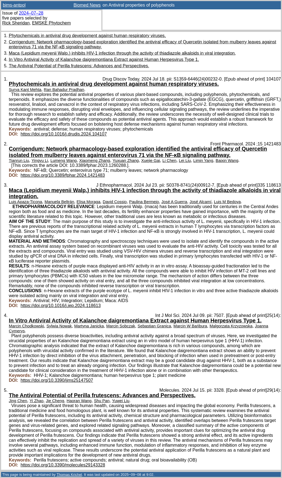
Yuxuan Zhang (126, 160)
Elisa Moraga (88, 202)
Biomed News (87, 5)
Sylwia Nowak (59, 326)
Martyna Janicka (89, 326)
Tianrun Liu (19, 160)
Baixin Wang (227, 160)
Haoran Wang (79, 401)
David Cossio (115, 202)
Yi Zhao (36, 401)
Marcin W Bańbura (190, 326)
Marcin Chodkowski (26, 326)
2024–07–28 (31, 13)
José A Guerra (174, 202)
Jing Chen (18, 401)
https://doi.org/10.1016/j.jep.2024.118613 (61, 305)
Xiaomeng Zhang (94, 160)
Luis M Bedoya (227, 202)
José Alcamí (200, 202)
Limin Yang (203, 160)
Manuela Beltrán (59, 202)
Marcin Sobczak (120, 326)
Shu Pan (102, 401)
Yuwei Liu (120, 401)
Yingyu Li (39, 160)
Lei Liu (185, 160)
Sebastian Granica (154, 326)
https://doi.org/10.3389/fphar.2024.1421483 (63, 175)
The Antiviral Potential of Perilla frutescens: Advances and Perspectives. (79, 65)
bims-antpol (14, 5)
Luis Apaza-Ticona (25, 202)
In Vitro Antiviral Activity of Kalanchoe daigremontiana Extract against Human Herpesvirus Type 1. (104, 59)
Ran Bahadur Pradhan (64, 89)
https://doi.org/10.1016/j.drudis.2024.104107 (64, 134)
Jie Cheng (55, 401)
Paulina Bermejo (144, 202)
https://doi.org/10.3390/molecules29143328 (63, 465)
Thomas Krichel (69, 475)
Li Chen (169, 160)
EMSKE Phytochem (51, 23)
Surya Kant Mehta (25, 89)
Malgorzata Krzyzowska (231, 326)
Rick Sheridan (16, 23)
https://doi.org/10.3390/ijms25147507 (57, 380)
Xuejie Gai (150, 160)
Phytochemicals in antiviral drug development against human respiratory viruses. (87, 35)
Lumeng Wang (63, 160)
